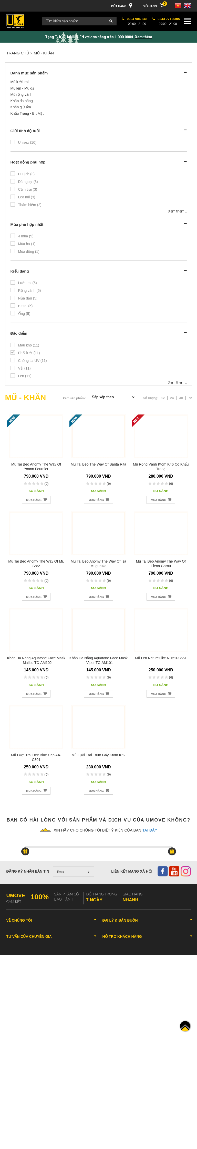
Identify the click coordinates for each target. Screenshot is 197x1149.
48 (181, 398)
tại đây (149, 830)
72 (190, 398)
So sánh (36, 491)
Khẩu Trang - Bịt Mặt (27, 113)
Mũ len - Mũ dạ (23, 88)
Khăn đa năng (22, 101)
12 (163, 398)
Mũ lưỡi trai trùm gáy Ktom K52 (98, 755)
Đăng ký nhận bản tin (27, 871)
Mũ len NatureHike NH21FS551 (161, 658)
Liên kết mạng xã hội (131, 871)
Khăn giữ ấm (21, 107)
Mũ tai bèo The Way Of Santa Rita (98, 464)
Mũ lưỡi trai (20, 82)
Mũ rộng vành (22, 94)
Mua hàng (36, 499)
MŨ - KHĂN (44, 53)
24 (172, 398)
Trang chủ (19, 53)
